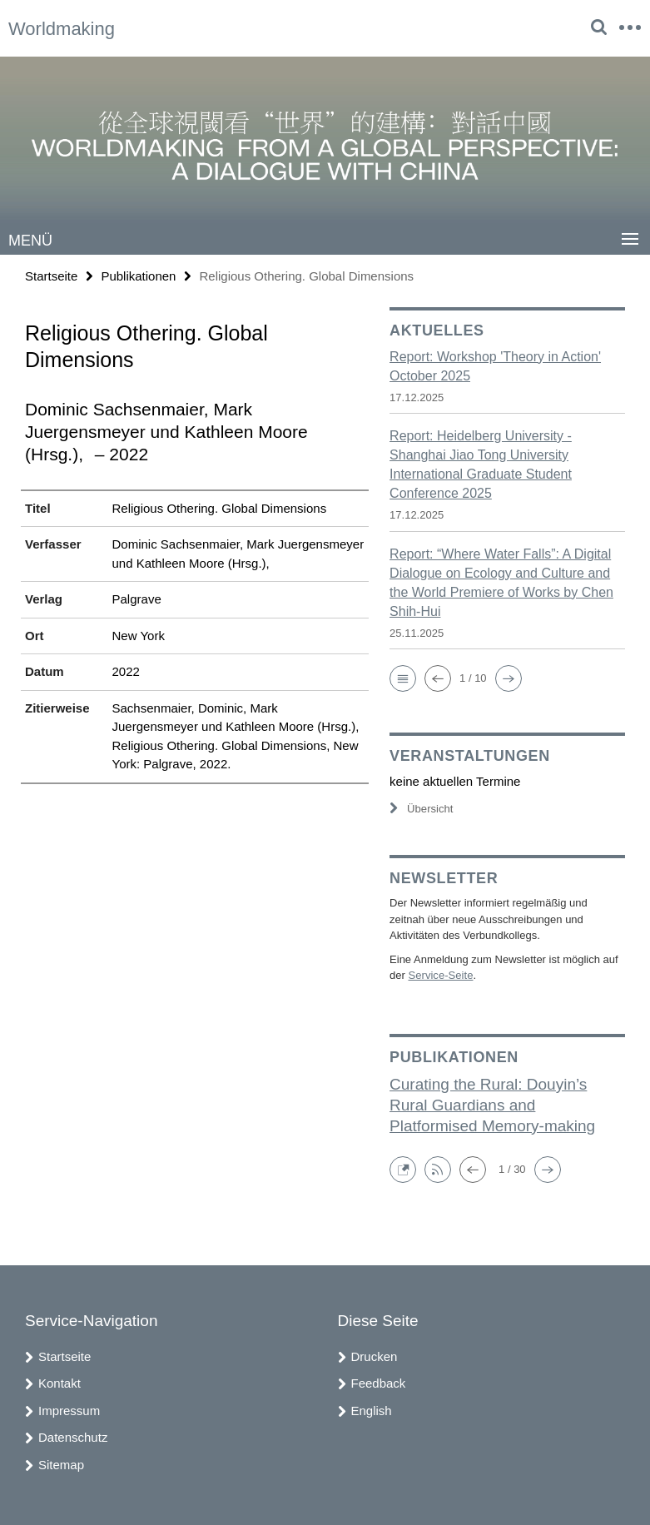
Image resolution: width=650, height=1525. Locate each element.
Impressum (69, 1410)
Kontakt (59, 1383)
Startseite (51, 276)
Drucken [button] (374, 1356)
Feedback (378, 1383)
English (371, 1410)
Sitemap (61, 1465)
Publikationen (138, 276)
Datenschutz (72, 1437)
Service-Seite (440, 975)
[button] (403, 678)
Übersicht (421, 808)
